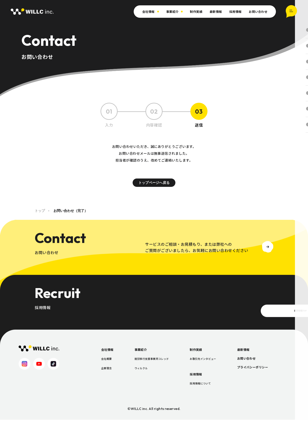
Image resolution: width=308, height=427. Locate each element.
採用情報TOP (244, 320)
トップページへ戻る (154, 183)
